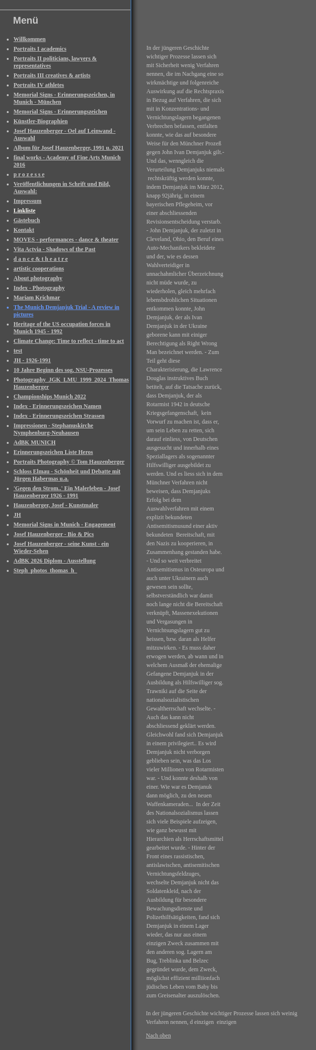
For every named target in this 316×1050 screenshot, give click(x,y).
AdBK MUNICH (35, 442)
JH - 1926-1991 (32, 360)
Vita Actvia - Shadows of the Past (55, 249)
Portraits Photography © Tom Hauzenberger (69, 461)
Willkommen (29, 39)
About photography (38, 278)
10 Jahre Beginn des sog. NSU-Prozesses (63, 370)
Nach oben (158, 1035)
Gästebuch (27, 220)
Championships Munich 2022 (50, 396)
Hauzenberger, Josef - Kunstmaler (56, 505)
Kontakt (24, 230)
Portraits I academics (40, 48)
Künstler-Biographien (41, 121)
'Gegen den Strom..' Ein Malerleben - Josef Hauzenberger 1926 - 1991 (67, 492)
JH (17, 514)
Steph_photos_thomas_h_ (45, 570)
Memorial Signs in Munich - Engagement (64, 524)
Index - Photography (39, 287)
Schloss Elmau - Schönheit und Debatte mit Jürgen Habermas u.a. (67, 475)
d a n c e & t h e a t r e (41, 258)
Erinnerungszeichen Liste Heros (53, 452)
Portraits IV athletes (39, 85)
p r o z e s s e (29, 174)
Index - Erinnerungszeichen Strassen (59, 415)
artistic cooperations (39, 268)
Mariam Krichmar (37, 297)
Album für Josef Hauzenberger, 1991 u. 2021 (69, 147)
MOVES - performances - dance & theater (66, 239)
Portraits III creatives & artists (52, 75)
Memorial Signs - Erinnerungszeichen (60, 111)
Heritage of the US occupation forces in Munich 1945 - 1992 (62, 328)
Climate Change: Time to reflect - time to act (69, 341)
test (18, 350)
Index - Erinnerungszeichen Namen (57, 406)
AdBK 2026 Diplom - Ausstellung (55, 560)
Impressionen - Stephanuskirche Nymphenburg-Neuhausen (53, 429)
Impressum (28, 201)
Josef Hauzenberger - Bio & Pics (54, 534)
